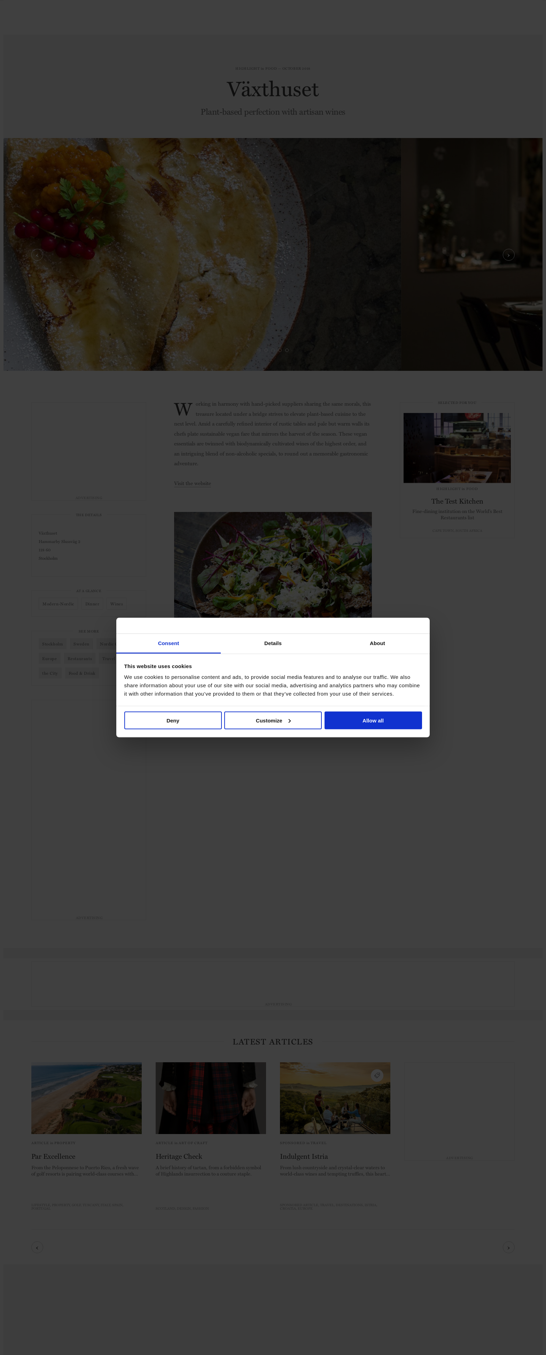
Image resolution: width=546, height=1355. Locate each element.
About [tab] (377, 643)
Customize (273, 720)
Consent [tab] (168, 643)
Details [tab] (273, 643)
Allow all (373, 720)
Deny (172, 720)
